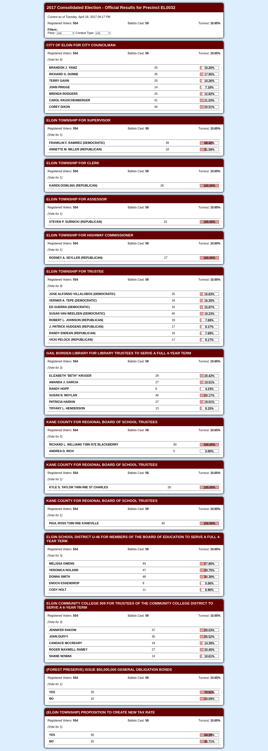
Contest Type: (85, 33)
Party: (51, 33)
